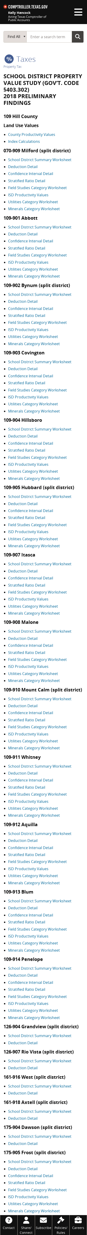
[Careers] (78, 1222)
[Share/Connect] (26, 1225)
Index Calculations (24, 141)
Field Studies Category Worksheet (37, 187)
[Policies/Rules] (60, 1225)
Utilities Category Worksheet (33, 201)
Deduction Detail (23, 166)
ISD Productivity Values (28, 194)
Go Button (78, 36)
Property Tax (12, 66)
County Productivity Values (31, 134)
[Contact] (8, 1222)
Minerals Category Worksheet (34, 208)
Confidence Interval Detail (30, 173)
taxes (20, 59)
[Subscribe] (43, 1222)
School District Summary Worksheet (39, 159)
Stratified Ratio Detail (26, 180)
